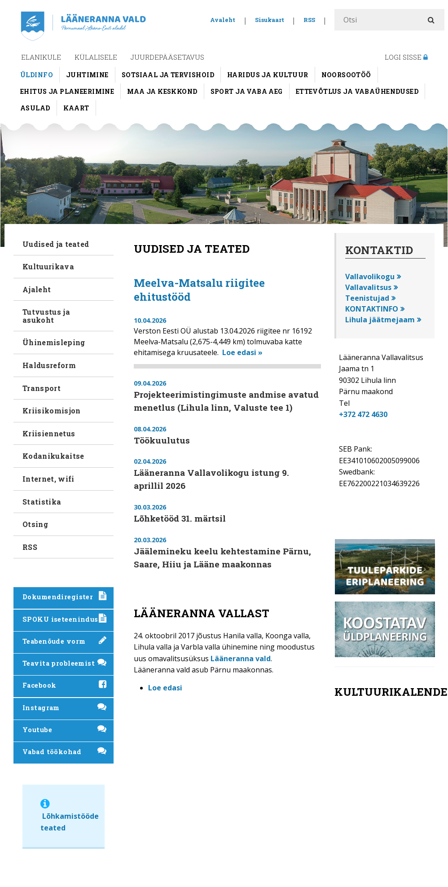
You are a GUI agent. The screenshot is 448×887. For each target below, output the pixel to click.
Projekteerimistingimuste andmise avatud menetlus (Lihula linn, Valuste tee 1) (226, 401)
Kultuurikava (48, 266)
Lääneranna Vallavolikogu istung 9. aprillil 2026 (211, 479)
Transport (41, 388)
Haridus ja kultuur (267, 74)
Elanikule (41, 57)
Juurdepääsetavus (167, 57)
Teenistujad (367, 298)
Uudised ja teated (55, 244)
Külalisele (96, 57)
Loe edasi (165, 688)
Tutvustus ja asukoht (46, 316)
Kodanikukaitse (53, 456)
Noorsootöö (346, 74)
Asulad (35, 108)
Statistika (41, 501)
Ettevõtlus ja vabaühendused (357, 91)
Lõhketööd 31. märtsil (180, 518)
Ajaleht (36, 289)
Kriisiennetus (48, 433)
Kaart (76, 108)
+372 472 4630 (363, 414)
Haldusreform (49, 365)
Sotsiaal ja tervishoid (168, 74)
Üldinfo (36, 74)
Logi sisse (406, 57)
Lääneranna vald (241, 658)
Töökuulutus (162, 440)
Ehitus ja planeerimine (67, 91)
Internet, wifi (48, 478)
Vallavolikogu (370, 276)
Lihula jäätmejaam (380, 320)
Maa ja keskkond (162, 91)
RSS (309, 19)
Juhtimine (87, 74)
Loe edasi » (242, 352)
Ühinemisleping (53, 342)
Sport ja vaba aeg (247, 91)
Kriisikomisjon (51, 410)
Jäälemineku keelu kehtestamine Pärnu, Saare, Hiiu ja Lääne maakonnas (222, 557)
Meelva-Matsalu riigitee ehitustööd (199, 290)
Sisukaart (269, 19)
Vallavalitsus (368, 287)
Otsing (35, 524)
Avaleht (222, 19)
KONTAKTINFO (371, 309)
